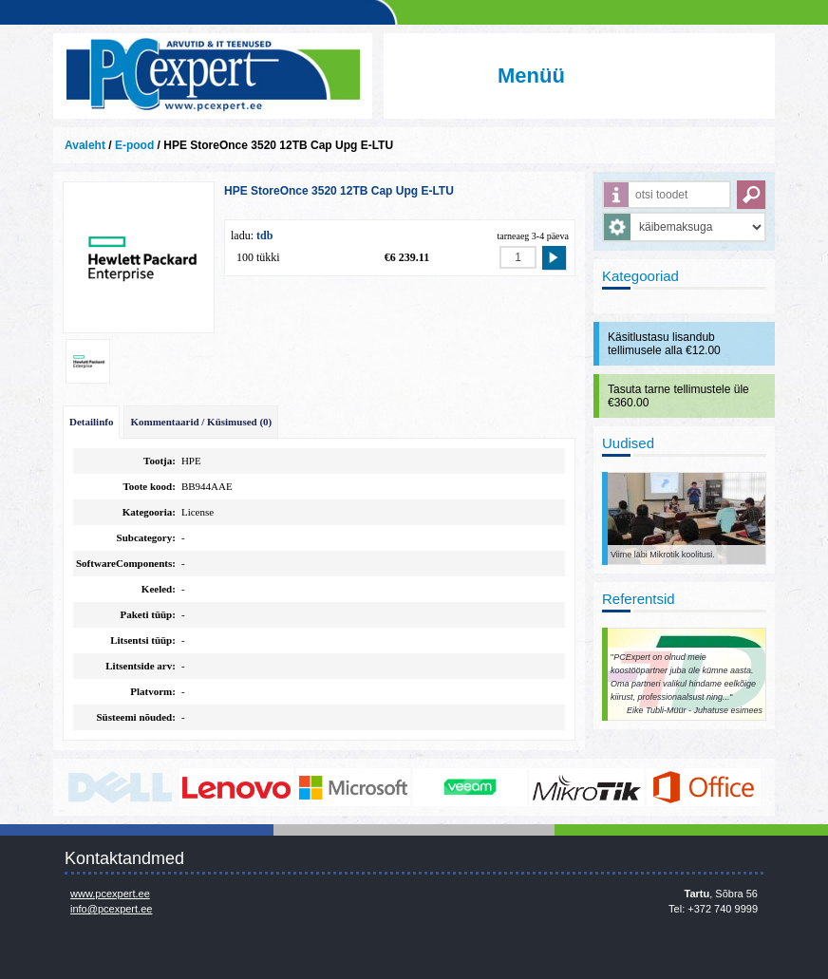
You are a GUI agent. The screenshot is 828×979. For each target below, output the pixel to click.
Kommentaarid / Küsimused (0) (201, 421)
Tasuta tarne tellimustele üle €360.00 (678, 396)
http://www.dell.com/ (120, 787)
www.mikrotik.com (587, 787)
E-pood (134, 145)
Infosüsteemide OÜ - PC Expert (212, 76)
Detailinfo (91, 421)
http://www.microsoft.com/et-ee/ (353, 787)
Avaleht (85, 145)
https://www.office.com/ (704, 787)
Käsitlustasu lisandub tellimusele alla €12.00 (664, 343)
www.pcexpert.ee (110, 893)
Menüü (531, 75)
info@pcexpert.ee (111, 908)
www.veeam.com (470, 787)
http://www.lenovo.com (236, 787)
